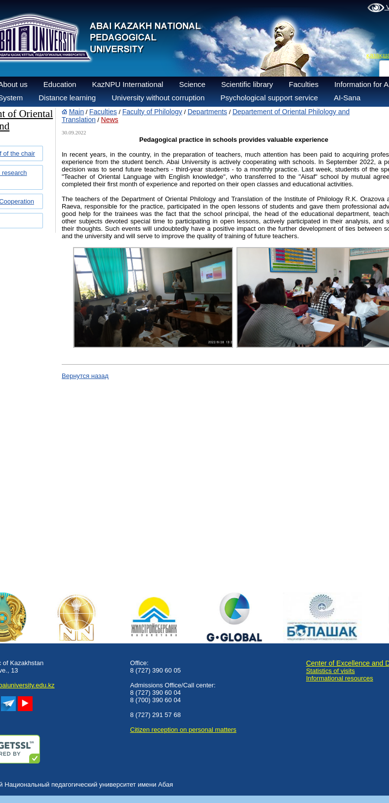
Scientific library (247, 84)
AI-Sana (347, 97)
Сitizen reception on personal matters (183, 729)
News (109, 120)
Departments (207, 112)
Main (76, 112)
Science (192, 84)
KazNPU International (127, 84)
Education (60, 84)
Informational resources (339, 678)
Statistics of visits (330, 671)
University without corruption (158, 97)
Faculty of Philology (152, 112)
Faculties (303, 84)
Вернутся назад (85, 376)
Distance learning (67, 97)
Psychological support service (269, 97)
